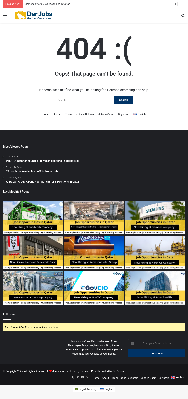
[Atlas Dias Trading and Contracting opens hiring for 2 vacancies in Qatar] (94, 217)
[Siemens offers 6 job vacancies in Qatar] (155, 217)
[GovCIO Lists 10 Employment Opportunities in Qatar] (94, 288)
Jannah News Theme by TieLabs (70, 371)
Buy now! (123, 114)
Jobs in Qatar (106, 114)
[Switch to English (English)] (106, 389)
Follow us (9, 314)
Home (45, 114)
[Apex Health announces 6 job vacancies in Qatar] (155, 288)
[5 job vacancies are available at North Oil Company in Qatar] (155, 252)
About (57, 114)
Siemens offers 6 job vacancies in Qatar (47, 3)
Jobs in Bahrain (85, 114)
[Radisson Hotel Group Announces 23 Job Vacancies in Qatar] (94, 252)
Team (68, 114)
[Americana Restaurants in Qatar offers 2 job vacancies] (33, 252)
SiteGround (119, 371)
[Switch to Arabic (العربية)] (85, 389)
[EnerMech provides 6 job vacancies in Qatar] (33, 217)
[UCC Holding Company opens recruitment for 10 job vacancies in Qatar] (33, 288)
